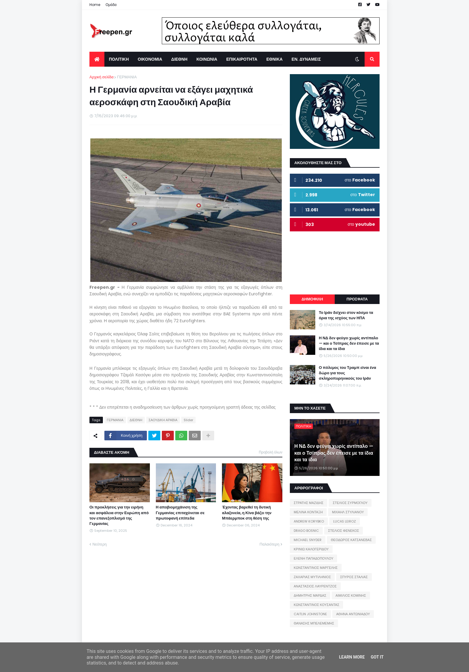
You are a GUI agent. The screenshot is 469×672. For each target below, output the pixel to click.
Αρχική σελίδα (101, 77)
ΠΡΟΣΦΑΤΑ (357, 299)
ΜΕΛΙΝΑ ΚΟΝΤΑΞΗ (308, 512)
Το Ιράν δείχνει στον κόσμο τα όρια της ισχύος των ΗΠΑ (346, 315)
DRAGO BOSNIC (306, 530)
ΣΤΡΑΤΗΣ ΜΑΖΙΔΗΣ (308, 502)
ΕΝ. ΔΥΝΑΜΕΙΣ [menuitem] (306, 59)
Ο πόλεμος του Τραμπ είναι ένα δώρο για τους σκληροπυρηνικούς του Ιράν (347, 373)
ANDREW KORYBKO (309, 521)
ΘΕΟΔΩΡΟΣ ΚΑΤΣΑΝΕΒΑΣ (351, 539)
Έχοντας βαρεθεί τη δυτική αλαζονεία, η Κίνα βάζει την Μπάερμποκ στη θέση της (246, 513)
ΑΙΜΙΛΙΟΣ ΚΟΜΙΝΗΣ (351, 595)
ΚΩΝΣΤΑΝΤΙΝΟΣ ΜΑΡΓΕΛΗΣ (316, 567)
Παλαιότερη (269, 544)
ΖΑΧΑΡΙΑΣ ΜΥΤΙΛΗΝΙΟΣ (312, 577)
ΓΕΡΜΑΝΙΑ (127, 77)
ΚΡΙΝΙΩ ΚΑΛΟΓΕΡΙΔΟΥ (311, 549)
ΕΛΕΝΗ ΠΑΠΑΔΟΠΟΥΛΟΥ (313, 558)
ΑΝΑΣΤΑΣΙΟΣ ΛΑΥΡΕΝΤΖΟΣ (315, 586)
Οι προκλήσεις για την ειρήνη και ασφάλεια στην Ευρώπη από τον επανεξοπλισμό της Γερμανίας (119, 515)
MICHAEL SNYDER (308, 539)
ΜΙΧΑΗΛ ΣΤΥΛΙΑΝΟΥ (348, 512)
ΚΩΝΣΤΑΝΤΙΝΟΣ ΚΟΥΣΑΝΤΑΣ (316, 604)
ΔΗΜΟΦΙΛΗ (312, 299)
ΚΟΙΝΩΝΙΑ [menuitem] (207, 59)
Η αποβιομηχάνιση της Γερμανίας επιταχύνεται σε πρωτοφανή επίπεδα (180, 513)
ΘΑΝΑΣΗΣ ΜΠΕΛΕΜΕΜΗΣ (314, 623)
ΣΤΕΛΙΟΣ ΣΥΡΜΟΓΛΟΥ (350, 502)
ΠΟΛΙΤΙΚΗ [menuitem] (119, 59)
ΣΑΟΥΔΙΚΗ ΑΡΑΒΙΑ (163, 420)
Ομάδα (111, 4)
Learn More (352, 657)
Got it (377, 657)
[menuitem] (96, 59)
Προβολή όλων (270, 452)
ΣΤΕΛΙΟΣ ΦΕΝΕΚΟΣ (343, 530)
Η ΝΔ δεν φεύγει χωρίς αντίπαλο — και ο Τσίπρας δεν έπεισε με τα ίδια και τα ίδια (349, 343)
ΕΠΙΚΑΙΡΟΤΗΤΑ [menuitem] (241, 59)
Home (94, 4)
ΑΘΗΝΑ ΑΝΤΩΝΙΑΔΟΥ (353, 614)
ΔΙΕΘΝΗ (136, 420)
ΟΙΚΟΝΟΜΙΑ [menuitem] (150, 59)
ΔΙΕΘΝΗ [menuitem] (179, 59)
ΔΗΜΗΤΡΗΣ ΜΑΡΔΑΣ (310, 595)
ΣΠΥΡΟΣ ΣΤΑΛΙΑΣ (354, 577)
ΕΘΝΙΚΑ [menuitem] (274, 59)
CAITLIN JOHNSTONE (310, 614)
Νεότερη (99, 544)
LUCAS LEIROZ (344, 521)
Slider (188, 420)
